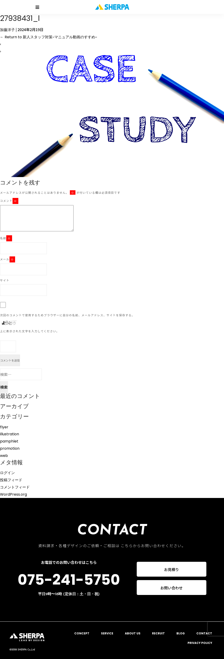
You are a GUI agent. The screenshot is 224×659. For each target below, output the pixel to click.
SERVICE (107, 633)
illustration (9, 434)
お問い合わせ (171, 588)
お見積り (171, 569)
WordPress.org (13, 494)
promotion (9, 448)
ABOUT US (132, 633)
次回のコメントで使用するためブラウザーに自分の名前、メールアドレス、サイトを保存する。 (67, 315)
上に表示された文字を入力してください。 (29, 331)
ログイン (7, 472)
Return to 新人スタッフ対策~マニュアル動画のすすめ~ (48, 37)
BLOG (180, 633)
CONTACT (204, 633)
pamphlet (9, 441)
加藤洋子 (7, 29)
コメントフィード (15, 487)
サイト (5, 280)
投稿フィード (11, 480)
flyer (4, 427)
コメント (9, 201)
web (4, 455)
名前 (6, 238)
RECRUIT (158, 633)
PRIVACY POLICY (200, 643)
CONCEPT (81, 633)
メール (7, 259)
